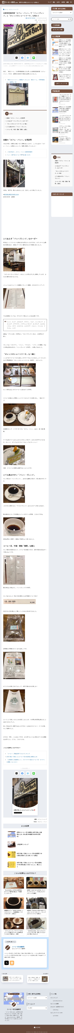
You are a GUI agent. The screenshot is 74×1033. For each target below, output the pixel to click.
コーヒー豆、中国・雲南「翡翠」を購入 (16, 129)
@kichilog (55, 1009)
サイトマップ (54, 997)
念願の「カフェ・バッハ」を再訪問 (15, 118)
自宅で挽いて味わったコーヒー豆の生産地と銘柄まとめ (22, 756)
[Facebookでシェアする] (22, 58)
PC (71, 2)
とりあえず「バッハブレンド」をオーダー (17, 121)
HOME (37, 1027)
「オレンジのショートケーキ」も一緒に (16, 123)
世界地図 (56, 25)
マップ (49, 2)
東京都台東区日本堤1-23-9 (11, 194)
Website (11, 965)
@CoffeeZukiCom (57, 1000)
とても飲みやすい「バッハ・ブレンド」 (16, 126)
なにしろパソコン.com (56, 1012)
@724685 (55, 1015)
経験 (67, 2)
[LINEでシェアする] (34, 58)
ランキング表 (57, 29)
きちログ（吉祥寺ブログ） (57, 1006)
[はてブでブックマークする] (28, 58)
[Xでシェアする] (16, 58)
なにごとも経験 (55, 1003)
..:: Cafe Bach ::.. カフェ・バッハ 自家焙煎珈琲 (19, 152)
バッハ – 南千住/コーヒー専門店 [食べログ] (18, 155)
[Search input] (60, 19)
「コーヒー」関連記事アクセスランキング (18, 753)
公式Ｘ (58, 2)
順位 (54, 2)
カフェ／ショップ (42, 20)
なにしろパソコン (11, 1016)
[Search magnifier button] (71, 19)
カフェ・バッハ (43, 22)
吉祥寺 (63, 2)
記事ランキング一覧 (61, 84)
